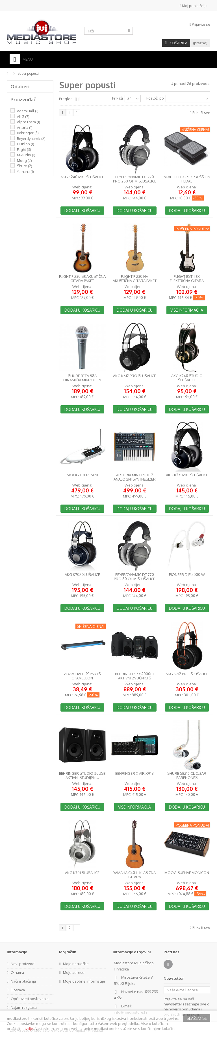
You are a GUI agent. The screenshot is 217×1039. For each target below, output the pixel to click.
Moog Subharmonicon (186, 873)
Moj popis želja (193, 5)
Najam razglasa (24, 1007)
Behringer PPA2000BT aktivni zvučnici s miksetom (134, 678)
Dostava (18, 990)
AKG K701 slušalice (82, 873)
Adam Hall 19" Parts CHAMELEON (82, 676)
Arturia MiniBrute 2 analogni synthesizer (135, 477)
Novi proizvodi (23, 963)
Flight (24, 149)
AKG (23, 116)
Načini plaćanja (23, 981)
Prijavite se (200, 24)
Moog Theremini (82, 475)
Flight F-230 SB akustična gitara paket (82, 278)
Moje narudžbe (76, 963)
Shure (24, 166)
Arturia (24, 127)
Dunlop (25, 144)
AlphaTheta (28, 122)
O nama (17, 972)
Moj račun (67, 952)
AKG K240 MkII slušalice (82, 177)
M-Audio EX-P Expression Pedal (187, 179)
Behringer (28, 133)
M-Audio (26, 155)
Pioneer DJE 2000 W (187, 575)
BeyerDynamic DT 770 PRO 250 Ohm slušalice (134, 179)
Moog (24, 160)
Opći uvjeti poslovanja (30, 998)
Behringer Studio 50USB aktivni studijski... (82, 775)
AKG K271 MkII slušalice (187, 475)
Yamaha (25, 171)
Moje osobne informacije (84, 981)
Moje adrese (73, 972)
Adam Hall (27, 111)
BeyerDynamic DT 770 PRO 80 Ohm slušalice (134, 577)
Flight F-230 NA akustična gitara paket (135, 278)
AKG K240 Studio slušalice (187, 378)
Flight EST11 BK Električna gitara (187, 278)
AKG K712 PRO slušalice (187, 674)
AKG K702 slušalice (82, 575)
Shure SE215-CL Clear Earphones (186, 775)
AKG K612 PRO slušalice (134, 376)
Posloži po (155, 98)
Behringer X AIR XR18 (134, 773)
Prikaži (117, 98)
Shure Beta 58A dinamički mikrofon (82, 378)
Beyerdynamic (31, 138)
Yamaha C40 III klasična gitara (134, 875)
